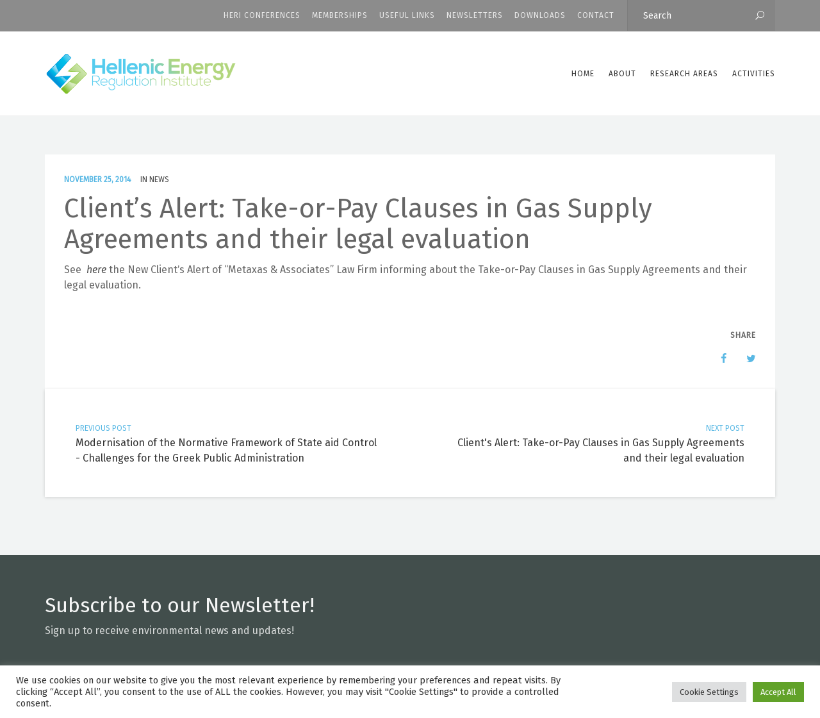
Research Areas (684, 73)
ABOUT (622, 73)
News (159, 179)
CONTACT (595, 15)
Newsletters (475, 15)
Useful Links (407, 15)
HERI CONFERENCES (262, 15)
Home (582, 73)
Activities (753, 73)
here (96, 269)
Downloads (540, 15)
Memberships (340, 15)
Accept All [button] (778, 692)
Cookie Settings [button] (709, 692)
